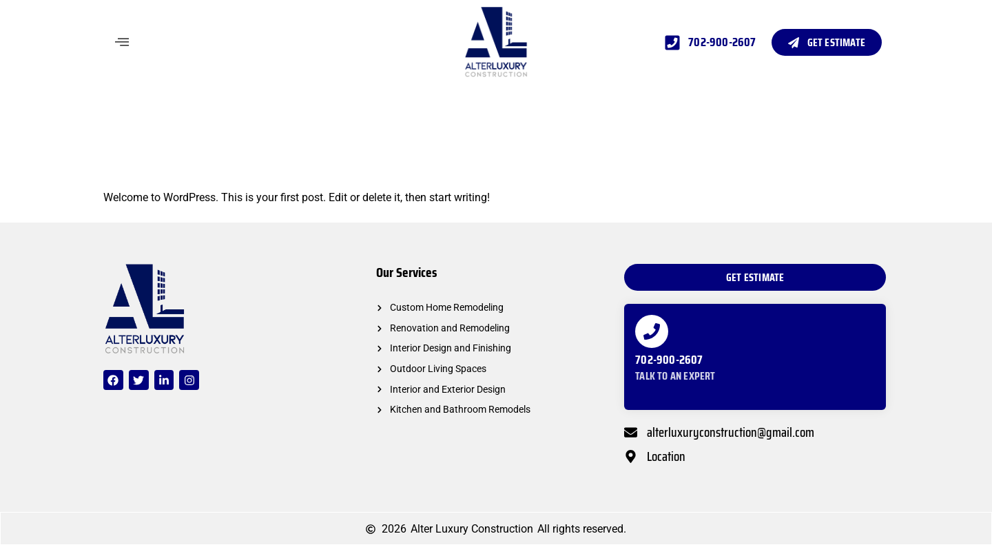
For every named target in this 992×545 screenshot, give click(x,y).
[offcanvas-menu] (122, 42)
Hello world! (162, 161)
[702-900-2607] (651, 331)
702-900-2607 (669, 359)
